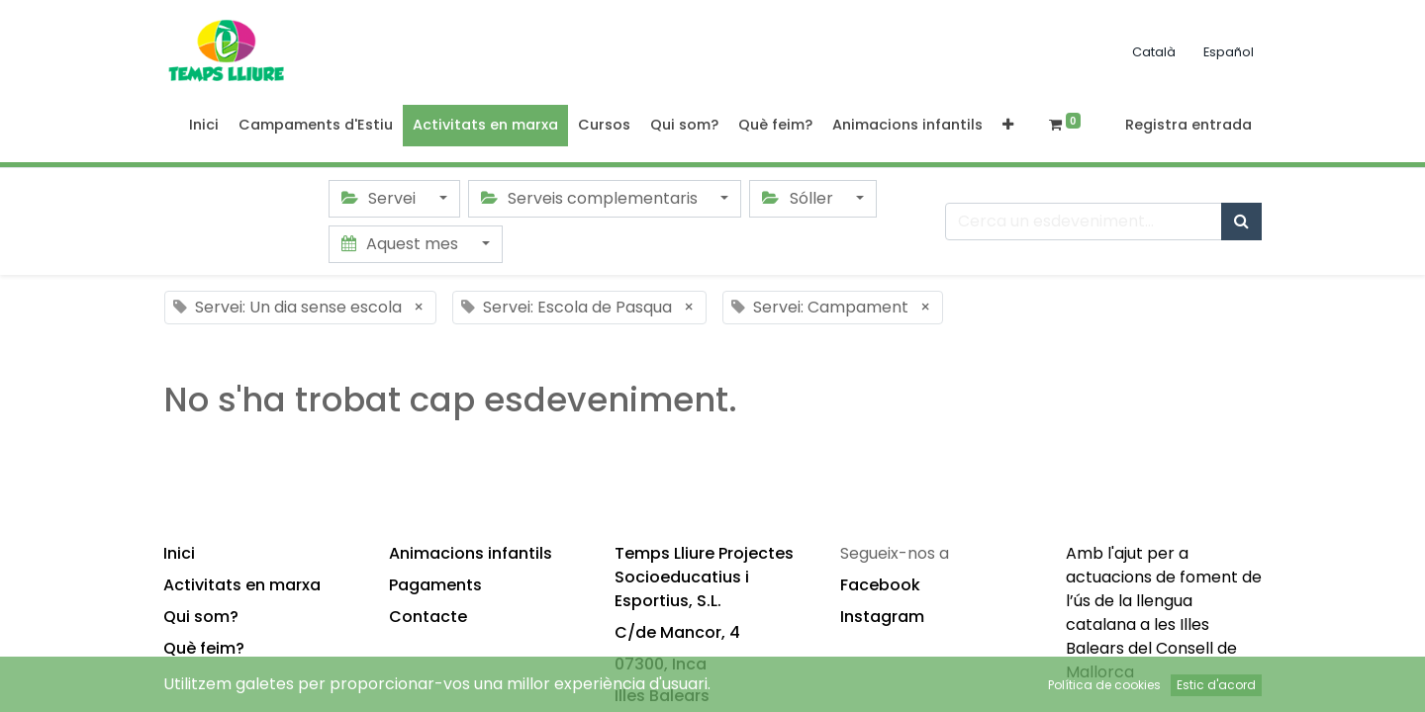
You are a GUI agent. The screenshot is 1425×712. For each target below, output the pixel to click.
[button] (1008, 125)
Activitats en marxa (242, 585)
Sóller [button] (799, 198)
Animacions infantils (470, 553)
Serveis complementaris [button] (591, 198)
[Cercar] (1241, 221)
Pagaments (435, 585)
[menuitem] (204, 125)
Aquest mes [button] (401, 243)
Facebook (880, 585)
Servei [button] (380, 198)
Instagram (882, 616)
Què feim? (203, 648)
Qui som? (200, 616)
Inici (179, 553)
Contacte (428, 616)
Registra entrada (1188, 124)
